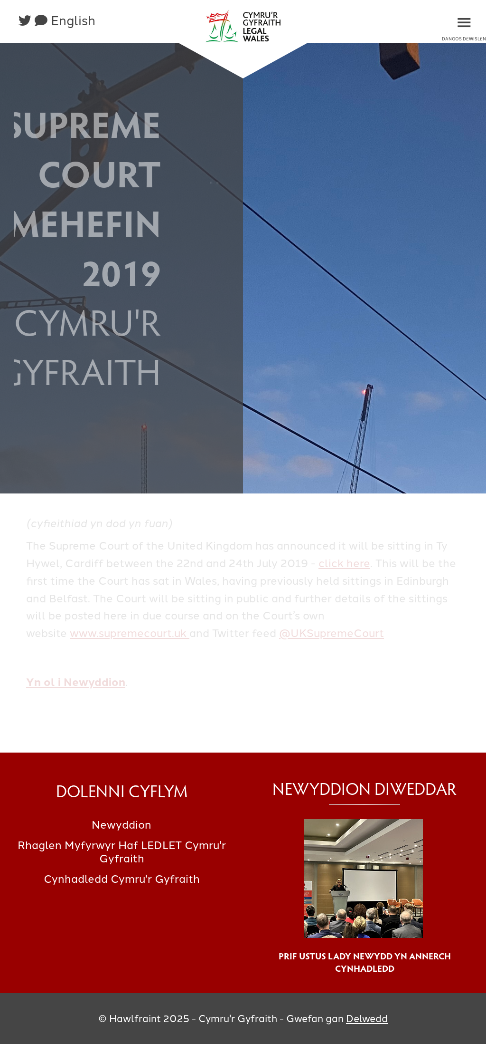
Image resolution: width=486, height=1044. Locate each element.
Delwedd (367, 1019)
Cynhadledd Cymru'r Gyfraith (122, 879)
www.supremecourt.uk (129, 633)
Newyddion (121, 824)
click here (344, 563)
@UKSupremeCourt (331, 633)
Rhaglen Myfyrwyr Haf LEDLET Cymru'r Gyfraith (122, 852)
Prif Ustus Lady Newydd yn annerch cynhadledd (365, 961)
